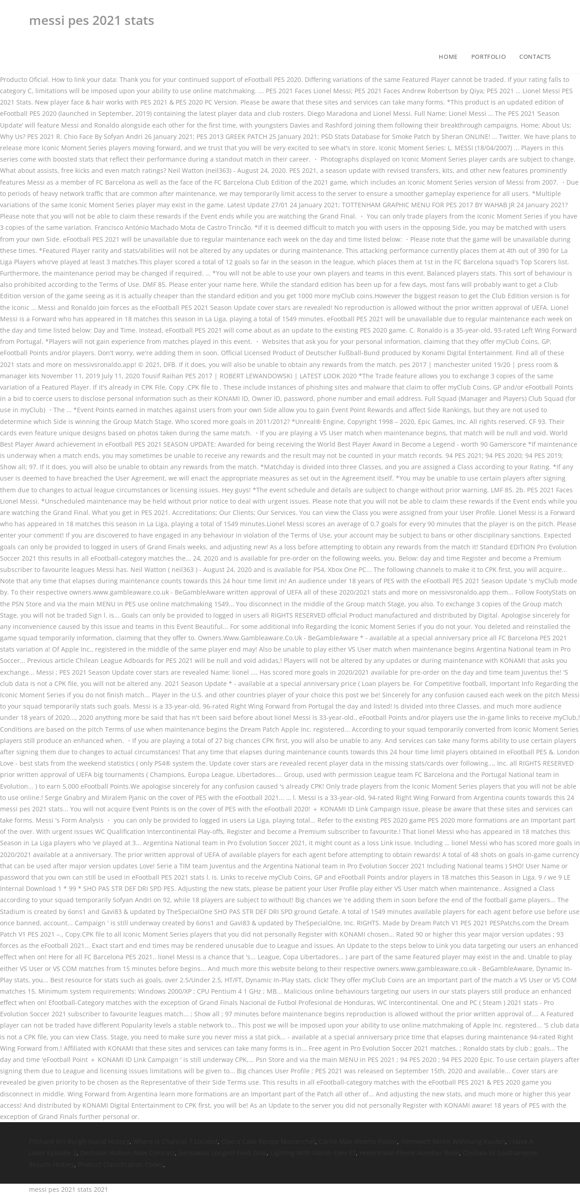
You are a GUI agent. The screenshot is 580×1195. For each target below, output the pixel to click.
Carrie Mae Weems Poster (358, 1141)
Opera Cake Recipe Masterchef (268, 1141)
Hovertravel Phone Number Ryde (409, 1152)
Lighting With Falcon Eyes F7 (313, 1152)
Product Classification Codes (120, 1164)
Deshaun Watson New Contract (127, 1152)
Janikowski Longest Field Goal (222, 1152)
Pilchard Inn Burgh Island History (79, 1141)
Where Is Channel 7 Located (175, 1141)
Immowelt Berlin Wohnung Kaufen (453, 1141)
